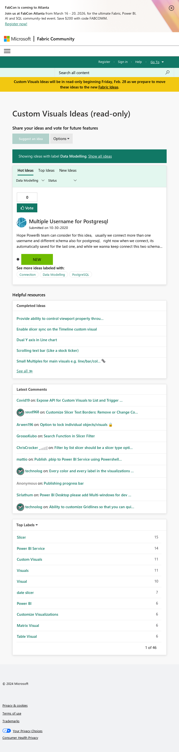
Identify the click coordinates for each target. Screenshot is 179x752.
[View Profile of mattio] (22, 459)
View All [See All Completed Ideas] (25, 371)
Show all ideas (100, 156)
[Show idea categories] (30, 180)
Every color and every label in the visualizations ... (91, 470)
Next (162, 646)
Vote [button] (29, 207)
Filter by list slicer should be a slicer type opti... (93, 447)
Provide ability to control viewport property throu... (60, 318)
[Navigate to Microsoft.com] (17, 39)
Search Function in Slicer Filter (69, 435)
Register (104, 61)
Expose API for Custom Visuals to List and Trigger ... (80, 400)
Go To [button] (155, 62)
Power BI (24, 603)
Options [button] (59, 138)
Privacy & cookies (15, 705)
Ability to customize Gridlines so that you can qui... (91, 506)
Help (138, 61)
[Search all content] (114, 72)
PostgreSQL (80, 274)
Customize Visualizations (37, 614)
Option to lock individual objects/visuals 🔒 (76, 424)
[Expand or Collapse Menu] (7, 51)
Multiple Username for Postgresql (68, 221)
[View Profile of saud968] (32, 411)
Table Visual (27, 636)
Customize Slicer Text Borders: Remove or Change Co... (92, 411)
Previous (139, 646)
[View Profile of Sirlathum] (25, 494)
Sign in (123, 61)
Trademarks (11, 721)
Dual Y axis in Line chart (37, 339)
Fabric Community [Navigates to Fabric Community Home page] (55, 39)
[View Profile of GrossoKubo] (27, 435)
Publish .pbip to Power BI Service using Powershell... (78, 459)
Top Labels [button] (25, 524)
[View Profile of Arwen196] (25, 424)
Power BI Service (31, 548)
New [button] (37, 259)
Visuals (22, 570)
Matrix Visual (28, 625)
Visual (22, 581)
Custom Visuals (29, 559)
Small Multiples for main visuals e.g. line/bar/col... (59, 361)
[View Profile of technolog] (33, 470)
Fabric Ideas (108, 86)
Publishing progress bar (64, 483)
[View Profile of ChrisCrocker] (27, 447)
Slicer (21, 537)
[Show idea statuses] (62, 180)
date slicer (25, 592)
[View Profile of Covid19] (23, 400)
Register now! (16, 23)
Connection (28, 274)
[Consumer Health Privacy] (89, 737)
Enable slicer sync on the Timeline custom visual (57, 329)
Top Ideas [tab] (46, 170)
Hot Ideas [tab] (25, 170)
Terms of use (11, 713)
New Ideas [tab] (67, 170)
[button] (30, 139)
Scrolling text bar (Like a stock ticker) (48, 350)
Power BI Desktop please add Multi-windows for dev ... (85, 494)
